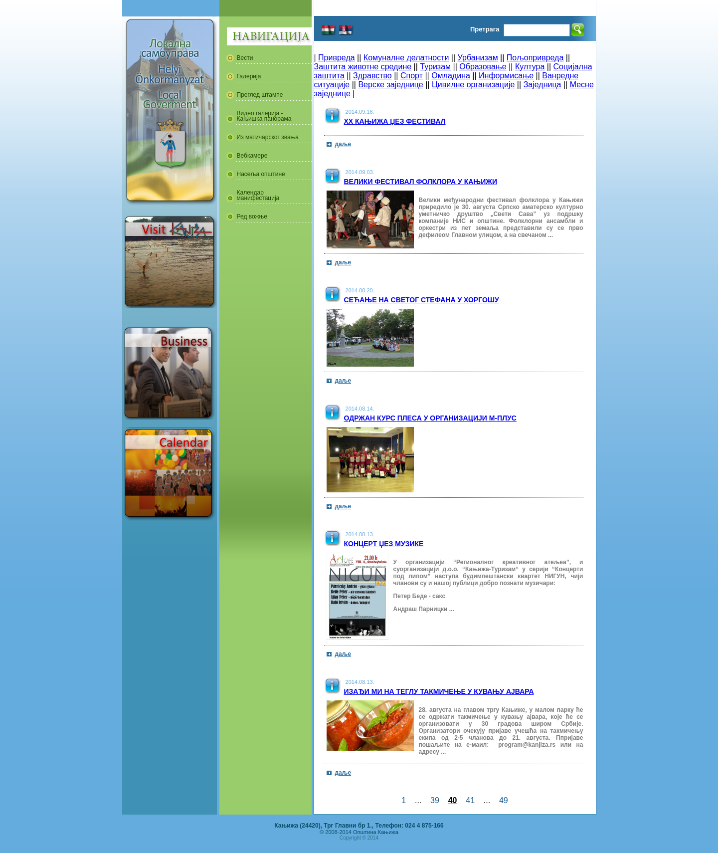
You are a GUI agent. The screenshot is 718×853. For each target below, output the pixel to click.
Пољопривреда (535, 57)
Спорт (411, 75)
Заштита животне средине (363, 66)
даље (343, 144)
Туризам (435, 66)
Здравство (372, 75)
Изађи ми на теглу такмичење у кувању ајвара (439, 691)
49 (504, 800)
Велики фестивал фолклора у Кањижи (421, 182)
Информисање (506, 75)
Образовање (482, 66)
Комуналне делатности (406, 57)
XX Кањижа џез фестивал (395, 121)
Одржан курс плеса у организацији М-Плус (430, 418)
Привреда (336, 57)
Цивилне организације (473, 84)
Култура (529, 66)
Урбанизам (478, 57)
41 (470, 800)
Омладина (450, 75)
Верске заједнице (390, 84)
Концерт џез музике (384, 544)
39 (435, 800)
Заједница (542, 84)
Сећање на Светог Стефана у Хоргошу (421, 300)
